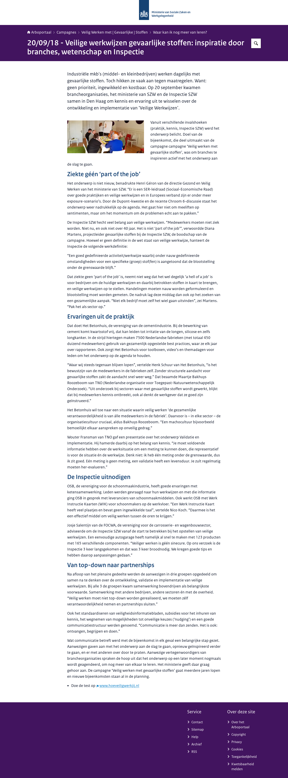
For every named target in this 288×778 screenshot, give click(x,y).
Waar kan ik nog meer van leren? (180, 32)
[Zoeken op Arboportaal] (256, 43)
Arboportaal (39, 32)
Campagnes (66, 32)
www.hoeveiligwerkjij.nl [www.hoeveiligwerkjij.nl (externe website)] (117, 685)
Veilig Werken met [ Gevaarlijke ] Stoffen (114, 32)
